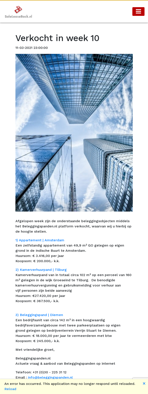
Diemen (56, 315)
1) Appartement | (30, 240)
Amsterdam (54, 240)
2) (17, 270)
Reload (10, 389)
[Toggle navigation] (138, 11)
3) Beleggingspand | (32, 315)
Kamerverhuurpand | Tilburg (43, 270)
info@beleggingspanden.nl (50, 377)
